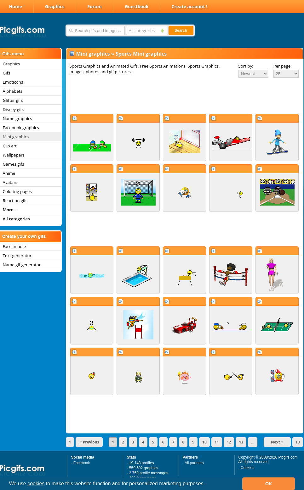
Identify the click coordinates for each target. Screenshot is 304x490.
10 (204, 442)
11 (217, 442)
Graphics (54, 6)
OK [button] (268, 483)
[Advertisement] (184, 95)
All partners (194, 463)
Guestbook (137, 6)
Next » (277, 442)
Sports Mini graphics (141, 53)
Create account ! (190, 6)
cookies (35, 483)
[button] (207, 484)
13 (241, 442)
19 (297, 442)
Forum (94, 6)
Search (181, 30)
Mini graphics (93, 53)
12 (229, 442)
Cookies (247, 467)
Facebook (81, 463)
